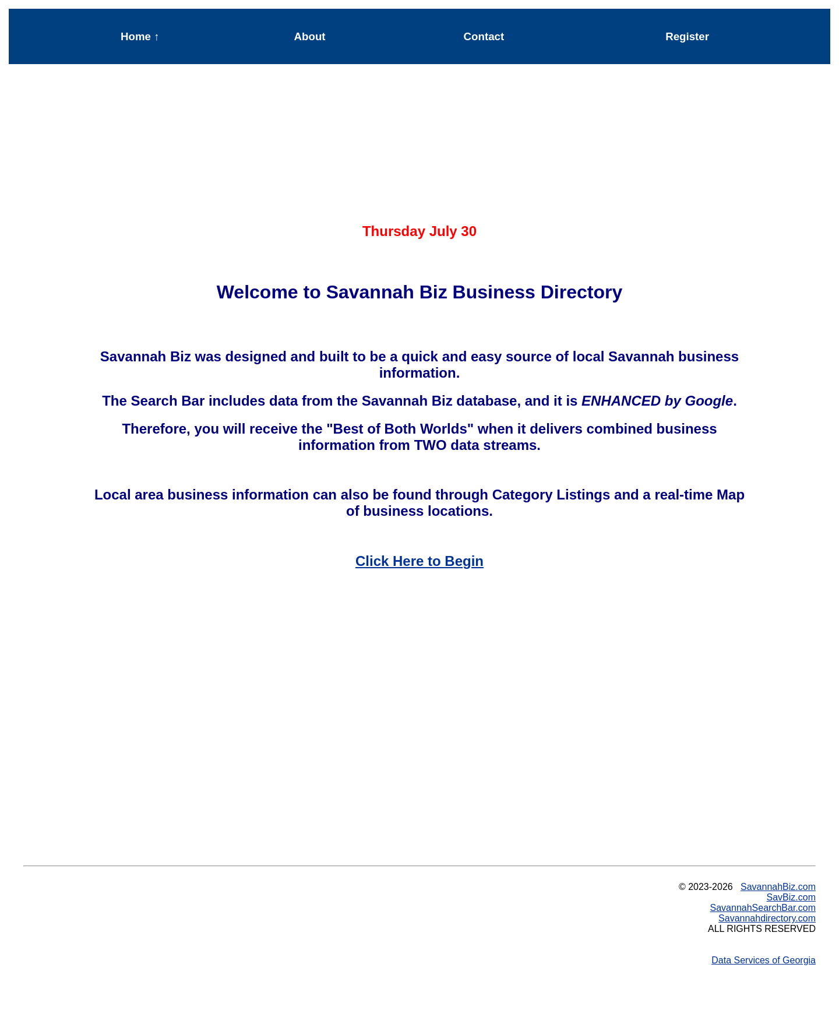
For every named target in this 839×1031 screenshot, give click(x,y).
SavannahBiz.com (778, 887)
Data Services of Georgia (763, 960)
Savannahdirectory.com (767, 918)
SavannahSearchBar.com (763, 908)
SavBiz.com (791, 897)
